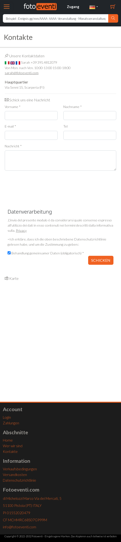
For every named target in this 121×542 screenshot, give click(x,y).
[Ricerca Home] (55, 18)
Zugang (73, 7)
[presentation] (41, 183)
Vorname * (13, 107)
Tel (65, 126)
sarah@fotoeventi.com (22, 73)
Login (7, 417)
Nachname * (72, 107)
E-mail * (10, 126)
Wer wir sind (12, 446)
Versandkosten (15, 474)
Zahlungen (11, 423)
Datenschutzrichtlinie (19, 480)
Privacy (21, 230)
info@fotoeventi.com (19, 527)
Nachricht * (13, 146)
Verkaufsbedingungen (20, 469)
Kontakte (10, 451)
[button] (93, 6)
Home (8, 440)
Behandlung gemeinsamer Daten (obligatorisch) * (46, 253)
